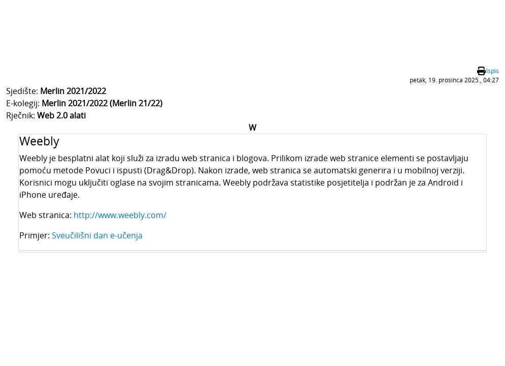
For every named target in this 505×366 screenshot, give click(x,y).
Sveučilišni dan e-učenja (97, 235)
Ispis (492, 71)
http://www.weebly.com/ (120, 215)
